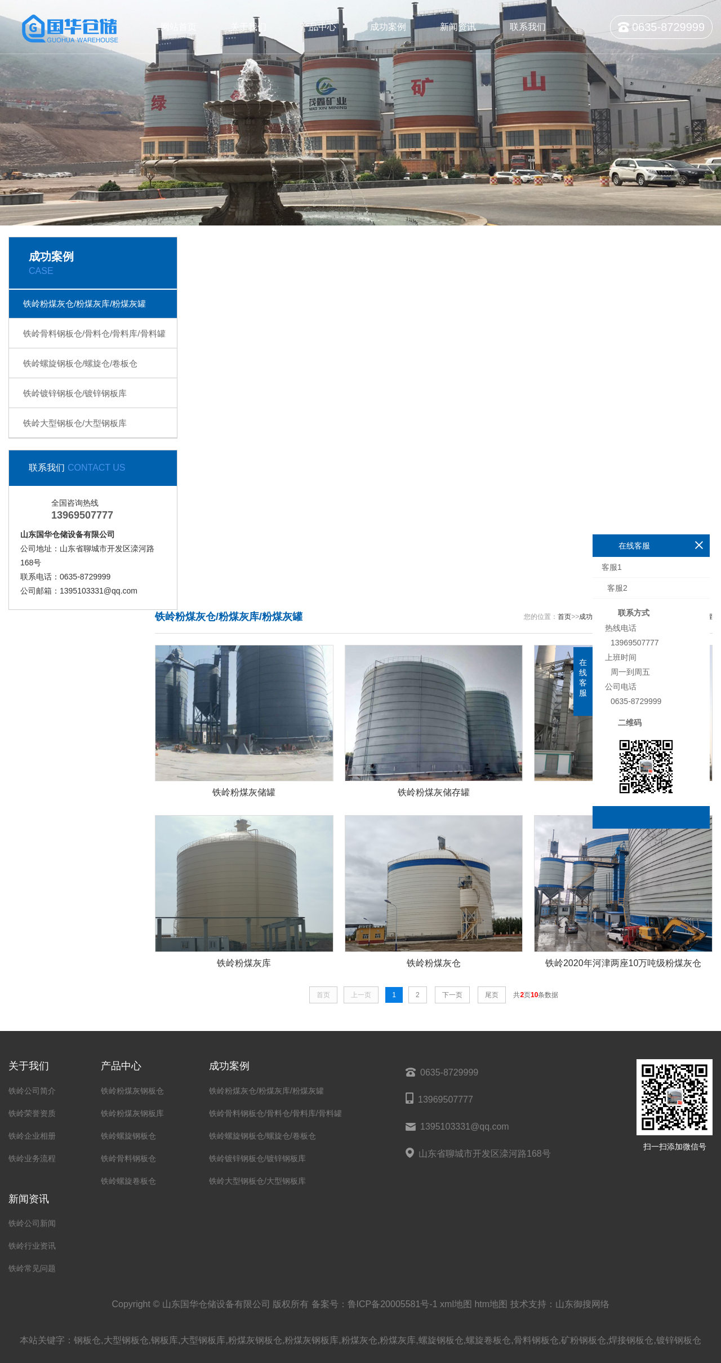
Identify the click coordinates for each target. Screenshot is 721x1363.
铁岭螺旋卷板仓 (128, 1180)
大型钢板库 (202, 1340)
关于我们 (248, 27)
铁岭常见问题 (32, 1268)
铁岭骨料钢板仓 (128, 1158)
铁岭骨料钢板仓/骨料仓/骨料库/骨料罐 (94, 333)
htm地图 (491, 1304)
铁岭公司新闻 (32, 1223)
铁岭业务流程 (32, 1158)
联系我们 (528, 27)
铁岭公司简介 (32, 1090)
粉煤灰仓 (359, 1340)
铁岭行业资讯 (32, 1245)
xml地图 (456, 1304)
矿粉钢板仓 (583, 1340)
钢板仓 (87, 1340)
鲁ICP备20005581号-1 (393, 1304)
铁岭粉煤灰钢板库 (132, 1113)
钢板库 (164, 1340)
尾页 (492, 995)
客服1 (612, 567)
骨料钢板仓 (536, 1340)
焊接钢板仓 (630, 1340)
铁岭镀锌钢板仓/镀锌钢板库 (75, 393)
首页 (564, 617)
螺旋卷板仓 (488, 1340)
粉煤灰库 (398, 1340)
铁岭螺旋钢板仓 (128, 1135)
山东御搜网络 (582, 1304)
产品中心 (318, 27)
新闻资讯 (458, 27)
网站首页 (179, 27)
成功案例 (388, 27)
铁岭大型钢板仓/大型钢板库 (75, 423)
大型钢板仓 (126, 1340)
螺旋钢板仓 (441, 1340)
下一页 (452, 995)
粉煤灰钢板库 (311, 1340)
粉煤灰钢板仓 (255, 1340)
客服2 (616, 587)
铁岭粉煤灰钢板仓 (132, 1090)
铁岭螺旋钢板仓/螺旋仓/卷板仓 (80, 363)
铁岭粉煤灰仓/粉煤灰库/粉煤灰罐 (84, 303)
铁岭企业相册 (32, 1135)
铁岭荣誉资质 (32, 1113)
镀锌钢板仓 (678, 1340)
